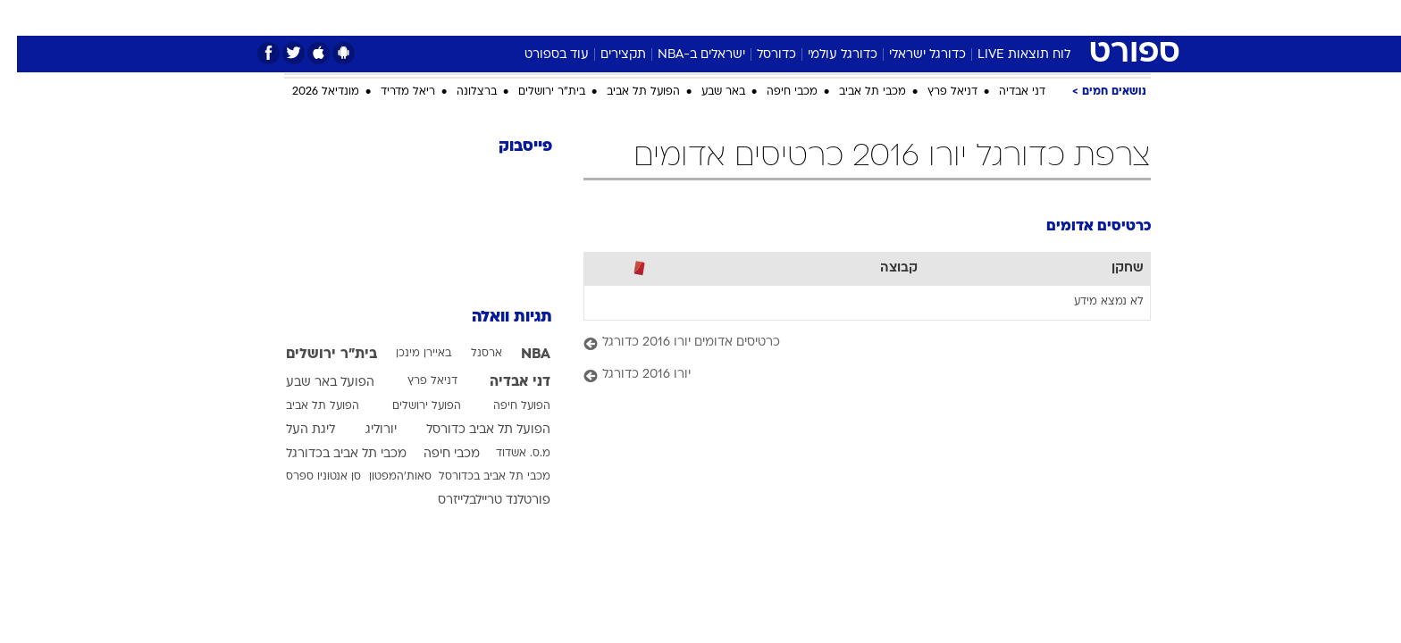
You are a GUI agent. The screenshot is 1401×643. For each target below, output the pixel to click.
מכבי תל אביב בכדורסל (477, 477)
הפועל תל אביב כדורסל (471, 430)
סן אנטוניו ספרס (306, 477)
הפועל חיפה (504, 406)
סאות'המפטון (383, 477)
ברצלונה (460, 92)
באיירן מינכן (406, 353)
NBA (518, 354)
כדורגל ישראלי (910, 55)
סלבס (842, 17)
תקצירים (606, 55)
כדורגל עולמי (825, 55)
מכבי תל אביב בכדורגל (329, 454)
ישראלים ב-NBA (684, 55)
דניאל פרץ (935, 92)
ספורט (956, 17)
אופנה (496, 17)
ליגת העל (293, 430)
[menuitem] (1006, 18)
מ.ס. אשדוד (506, 453)
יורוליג (364, 430)
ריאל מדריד (391, 92)
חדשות (1016, 17)
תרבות (898, 17)
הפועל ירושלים (409, 406)
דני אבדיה (1005, 92)
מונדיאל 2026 (308, 92)
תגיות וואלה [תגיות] (495, 317)
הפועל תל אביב (626, 92)
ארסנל (469, 353)
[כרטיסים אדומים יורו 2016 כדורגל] (850, 343)
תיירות (629, 17)
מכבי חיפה (775, 92)
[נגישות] (24, 18)
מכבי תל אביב (855, 92)
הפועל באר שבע (313, 382)
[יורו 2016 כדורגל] (850, 375)
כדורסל (759, 55)
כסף (792, 17)
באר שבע (706, 92)
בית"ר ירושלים (534, 92)
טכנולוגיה (562, 17)
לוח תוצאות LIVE (1007, 55)
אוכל (745, 17)
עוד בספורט (540, 55)
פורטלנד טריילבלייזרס (477, 500)
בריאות (689, 17)
